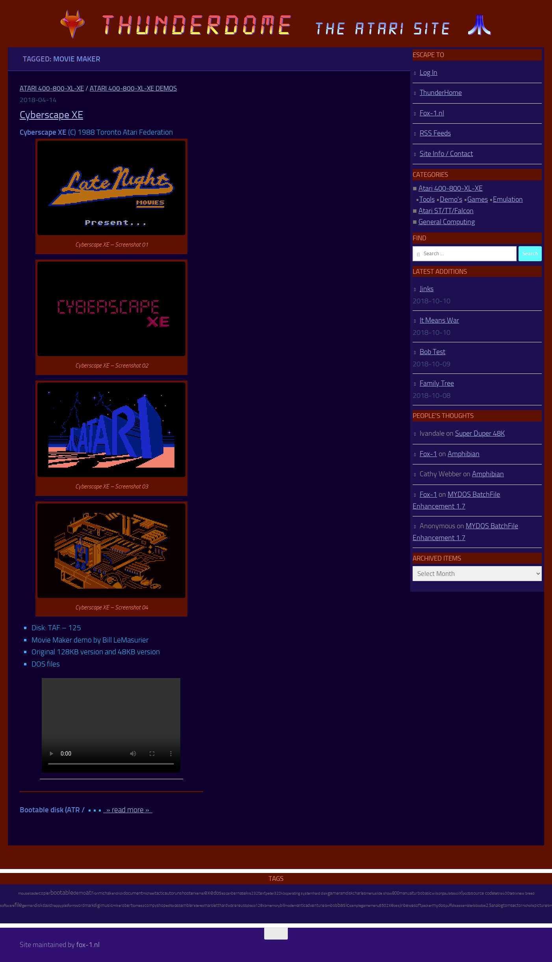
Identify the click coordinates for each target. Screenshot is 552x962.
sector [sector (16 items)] (516, 905)
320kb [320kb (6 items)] (279, 893)
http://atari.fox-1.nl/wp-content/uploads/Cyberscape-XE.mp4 (111, 725)
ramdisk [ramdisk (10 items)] (346, 893)
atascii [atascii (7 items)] (454, 893)
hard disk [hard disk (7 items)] (320, 893)
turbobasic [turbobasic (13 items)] (422, 893)
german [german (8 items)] (28, 905)
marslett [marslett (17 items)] (211, 905)
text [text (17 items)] (262, 893)
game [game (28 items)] (333, 893)
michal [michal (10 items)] (104, 893)
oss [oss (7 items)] (397, 905)
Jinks (426, 288)
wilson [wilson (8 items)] (437, 893)
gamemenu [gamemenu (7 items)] (370, 905)
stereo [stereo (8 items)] (199, 905)
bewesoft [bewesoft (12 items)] (412, 905)
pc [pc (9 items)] (464, 893)
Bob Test (432, 351)
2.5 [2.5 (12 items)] (488, 905)
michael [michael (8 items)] (149, 893)
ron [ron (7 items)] (95, 893)
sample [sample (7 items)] (355, 905)
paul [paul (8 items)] (445, 893)
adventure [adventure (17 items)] (315, 905)
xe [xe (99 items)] (391, 905)
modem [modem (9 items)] (291, 905)
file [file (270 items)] (18, 904)
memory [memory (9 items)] (273, 905)
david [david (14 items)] (47, 905)
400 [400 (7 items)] (505, 893)
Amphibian (464, 453)
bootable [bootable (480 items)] (61, 892)
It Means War (439, 320)
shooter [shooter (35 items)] (187, 893)
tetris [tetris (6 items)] (498, 893)
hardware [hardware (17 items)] (228, 905)
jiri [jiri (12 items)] (402, 905)
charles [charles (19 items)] (359, 893)
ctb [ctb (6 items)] (468, 893)
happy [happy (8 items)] (57, 905)
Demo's (451, 199)
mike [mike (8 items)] (116, 905)
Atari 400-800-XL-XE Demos (133, 88)
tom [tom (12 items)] (507, 905)
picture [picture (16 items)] (540, 905)
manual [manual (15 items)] (405, 893)
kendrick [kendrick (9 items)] (116, 893)
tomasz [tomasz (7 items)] (138, 905)
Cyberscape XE (51, 115)
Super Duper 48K (480, 433)
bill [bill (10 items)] (282, 905)
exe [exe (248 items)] (208, 892)
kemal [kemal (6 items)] (199, 893)
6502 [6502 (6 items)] (384, 905)
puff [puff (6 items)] (448, 905)
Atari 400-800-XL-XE (52, 88)
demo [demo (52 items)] (79, 893)
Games (477, 199)
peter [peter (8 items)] (270, 893)
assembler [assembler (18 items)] (184, 905)
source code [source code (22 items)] (482, 893)
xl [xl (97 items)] (461, 893)
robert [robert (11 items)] (126, 905)
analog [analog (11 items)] (497, 905)
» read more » (127, 809)
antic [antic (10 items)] (301, 905)
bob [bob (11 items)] (333, 905)
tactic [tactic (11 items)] (160, 893)
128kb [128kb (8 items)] (261, 905)
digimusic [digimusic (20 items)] (103, 905)
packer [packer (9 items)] (426, 905)
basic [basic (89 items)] (343, 905)
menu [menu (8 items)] (370, 893)
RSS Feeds (435, 133)
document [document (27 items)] (133, 893)
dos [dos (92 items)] (217, 893)
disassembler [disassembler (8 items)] (462, 905)
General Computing (447, 221)
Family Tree (437, 383)
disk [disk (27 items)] (38, 905)
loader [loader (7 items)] (34, 893)
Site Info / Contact (446, 153)
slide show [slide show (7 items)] (383, 893)
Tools (427, 199)
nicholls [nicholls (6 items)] (528, 905)
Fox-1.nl (432, 113)
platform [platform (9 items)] (68, 905)
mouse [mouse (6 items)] (23, 893)
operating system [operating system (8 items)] (299, 893)
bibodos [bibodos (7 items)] (479, 905)
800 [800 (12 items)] (395, 893)
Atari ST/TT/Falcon (446, 210)
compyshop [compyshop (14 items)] (155, 905)
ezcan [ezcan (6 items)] (226, 893)
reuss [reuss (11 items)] (242, 905)
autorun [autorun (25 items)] (172, 893)
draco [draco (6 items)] (251, 905)
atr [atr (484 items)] (89, 892)
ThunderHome (441, 92)
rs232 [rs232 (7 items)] (253, 893)
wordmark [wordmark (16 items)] (84, 905)
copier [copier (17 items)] (44, 893)
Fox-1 (428, 453)
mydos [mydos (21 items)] (438, 905)
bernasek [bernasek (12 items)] (239, 893)
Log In (428, 72)
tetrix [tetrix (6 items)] (513, 893)
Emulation (508, 199)
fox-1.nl (88, 944)
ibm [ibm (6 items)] (327, 905)
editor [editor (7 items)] (170, 905)
